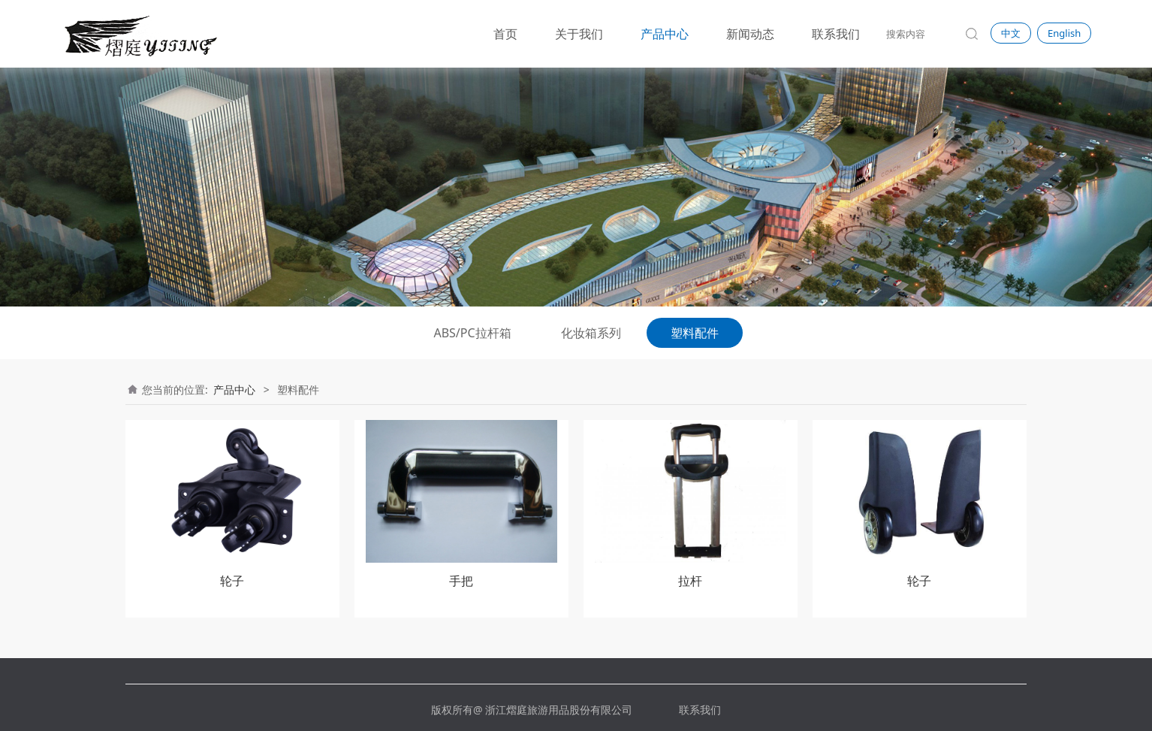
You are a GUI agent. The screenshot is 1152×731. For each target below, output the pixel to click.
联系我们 (836, 34)
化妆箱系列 (591, 333)
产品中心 (665, 34)
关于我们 (579, 34)
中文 (1011, 33)
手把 (461, 580)
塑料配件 (695, 333)
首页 (505, 34)
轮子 (232, 580)
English (1064, 33)
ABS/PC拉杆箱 (472, 333)
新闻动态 (750, 34)
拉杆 (690, 580)
